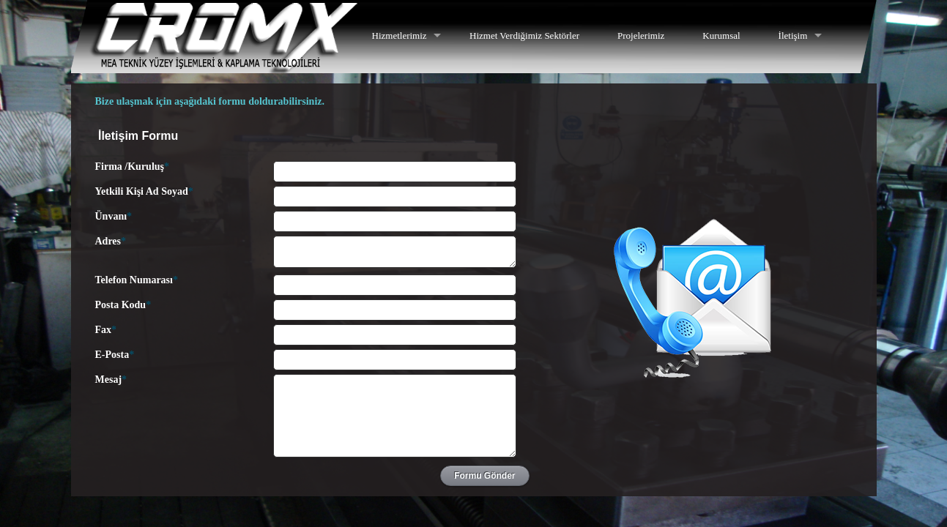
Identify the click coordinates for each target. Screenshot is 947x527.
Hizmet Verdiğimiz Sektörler (524, 35)
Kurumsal (721, 35)
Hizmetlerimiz (399, 35)
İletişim (793, 35)
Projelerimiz (640, 35)
